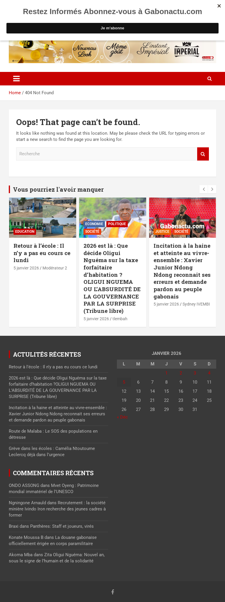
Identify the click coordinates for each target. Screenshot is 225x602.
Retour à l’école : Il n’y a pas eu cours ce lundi (41, 253)
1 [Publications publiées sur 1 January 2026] (166, 373)
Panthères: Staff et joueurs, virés (62, 526)
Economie (94, 224)
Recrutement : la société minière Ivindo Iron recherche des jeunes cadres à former (57, 509)
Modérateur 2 (54, 268)
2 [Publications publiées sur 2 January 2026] (181, 373)
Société (92, 232)
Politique (117, 224)
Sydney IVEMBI (196, 304)
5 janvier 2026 (26, 268)
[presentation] (204, 189)
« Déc (122, 417)
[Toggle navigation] (16, 78)
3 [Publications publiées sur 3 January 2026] (195, 373)
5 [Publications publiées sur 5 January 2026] (124, 382)
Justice (162, 232)
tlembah (119, 318)
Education (24, 232)
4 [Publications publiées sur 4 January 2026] (209, 373)
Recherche (203, 154)
